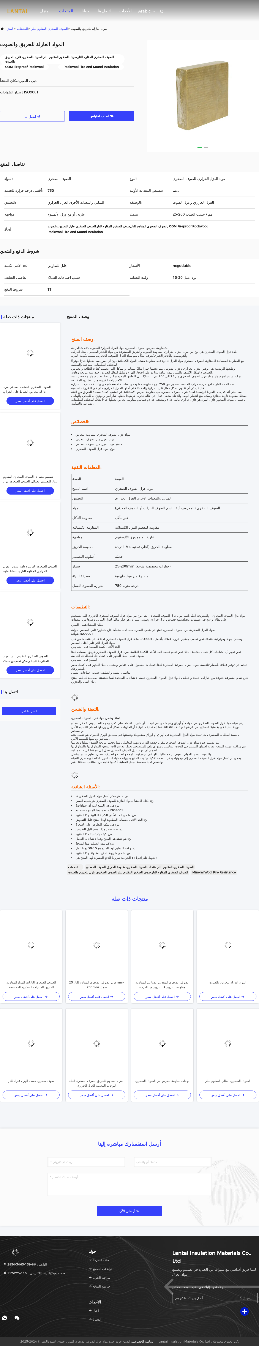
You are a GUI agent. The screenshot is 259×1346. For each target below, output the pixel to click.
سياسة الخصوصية (142, 1341)
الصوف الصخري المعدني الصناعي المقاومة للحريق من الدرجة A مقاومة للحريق (162, 984)
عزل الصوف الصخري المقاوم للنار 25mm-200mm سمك (96, 984)
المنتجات (66, 11)
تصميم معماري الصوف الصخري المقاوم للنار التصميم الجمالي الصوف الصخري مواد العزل (30, 481)
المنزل (45, 11)
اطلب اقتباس (102, 116)
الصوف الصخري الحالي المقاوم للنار (228, 1081)
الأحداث (125, 11)
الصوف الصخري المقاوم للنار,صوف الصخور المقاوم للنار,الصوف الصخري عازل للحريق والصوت (128, 872)
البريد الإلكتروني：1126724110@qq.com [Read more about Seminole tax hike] (34, 1273)
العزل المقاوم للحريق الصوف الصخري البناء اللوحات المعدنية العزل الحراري (96, 1083)
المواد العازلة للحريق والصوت (227, 982)
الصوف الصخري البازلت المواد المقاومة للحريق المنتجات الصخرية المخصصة (31, 984)
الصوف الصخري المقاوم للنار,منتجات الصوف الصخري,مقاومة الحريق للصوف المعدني (140, 867)
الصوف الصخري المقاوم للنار (49, 29)
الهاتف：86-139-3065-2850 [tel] (25, 1264)
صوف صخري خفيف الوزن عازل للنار (31, 1081)
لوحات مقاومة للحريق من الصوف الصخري (162, 1081)
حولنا (85, 11)
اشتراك (245, 1298)
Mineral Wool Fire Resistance (214, 872)
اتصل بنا (104, 11)
